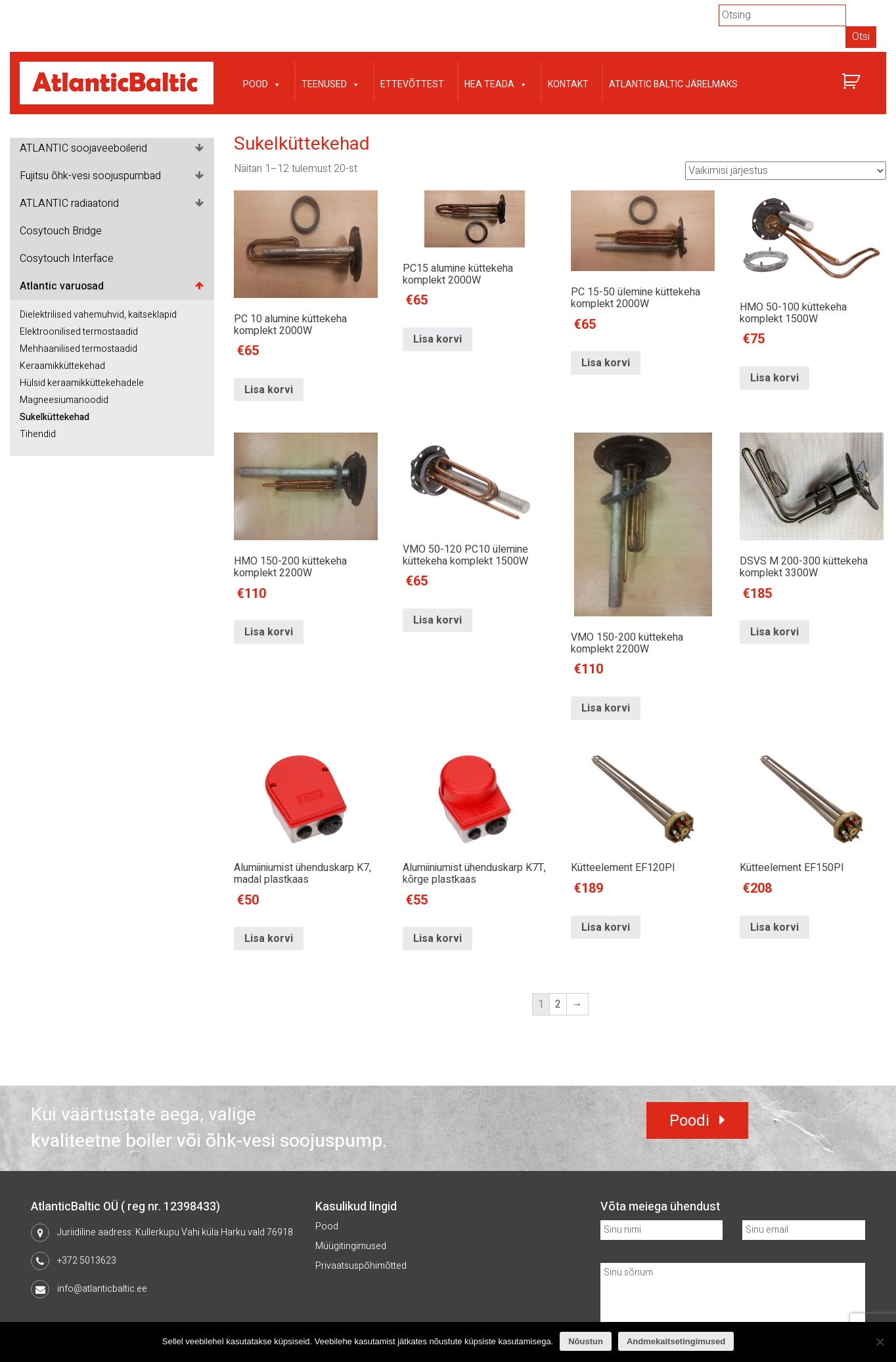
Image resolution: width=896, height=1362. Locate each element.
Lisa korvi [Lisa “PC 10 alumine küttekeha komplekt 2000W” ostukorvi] (268, 390)
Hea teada (495, 83)
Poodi (689, 1120)
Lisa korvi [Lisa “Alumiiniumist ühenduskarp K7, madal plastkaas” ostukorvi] (268, 939)
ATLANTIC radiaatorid (69, 203)
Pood (262, 83)
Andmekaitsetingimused (676, 1341)
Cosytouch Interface (67, 258)
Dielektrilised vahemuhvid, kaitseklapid (98, 315)
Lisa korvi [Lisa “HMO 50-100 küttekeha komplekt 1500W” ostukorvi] (774, 390)
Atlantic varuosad (62, 286)
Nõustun (585, 1341)
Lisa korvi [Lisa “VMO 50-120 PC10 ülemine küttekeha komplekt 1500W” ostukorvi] (437, 708)
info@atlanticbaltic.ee (102, 1289)
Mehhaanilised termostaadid (78, 349)
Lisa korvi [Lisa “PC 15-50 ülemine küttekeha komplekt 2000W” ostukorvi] (605, 390)
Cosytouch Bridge (61, 231)
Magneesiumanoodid (64, 400)
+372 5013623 (86, 1260)
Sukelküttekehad (54, 417)
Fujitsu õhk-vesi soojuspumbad (90, 176)
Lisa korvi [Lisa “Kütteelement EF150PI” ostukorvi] (774, 927)
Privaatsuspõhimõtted (361, 1266)
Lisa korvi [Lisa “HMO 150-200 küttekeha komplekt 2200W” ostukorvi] (268, 708)
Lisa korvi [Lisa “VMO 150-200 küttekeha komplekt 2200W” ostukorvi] (605, 708)
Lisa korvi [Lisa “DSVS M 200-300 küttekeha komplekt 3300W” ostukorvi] (774, 708)
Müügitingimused (350, 1246)
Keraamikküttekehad (62, 366)
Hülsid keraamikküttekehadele (82, 383)
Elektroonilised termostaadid (79, 332)
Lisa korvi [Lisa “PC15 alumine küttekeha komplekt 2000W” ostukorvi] (437, 390)
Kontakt (568, 84)
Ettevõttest (412, 84)
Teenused (331, 83)
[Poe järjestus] (785, 170)
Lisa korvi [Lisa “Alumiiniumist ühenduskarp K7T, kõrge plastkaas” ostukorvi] (437, 939)
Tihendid (38, 434)
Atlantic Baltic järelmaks (673, 84)
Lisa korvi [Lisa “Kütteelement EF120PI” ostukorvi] (605, 927)
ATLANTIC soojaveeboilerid (83, 148)
